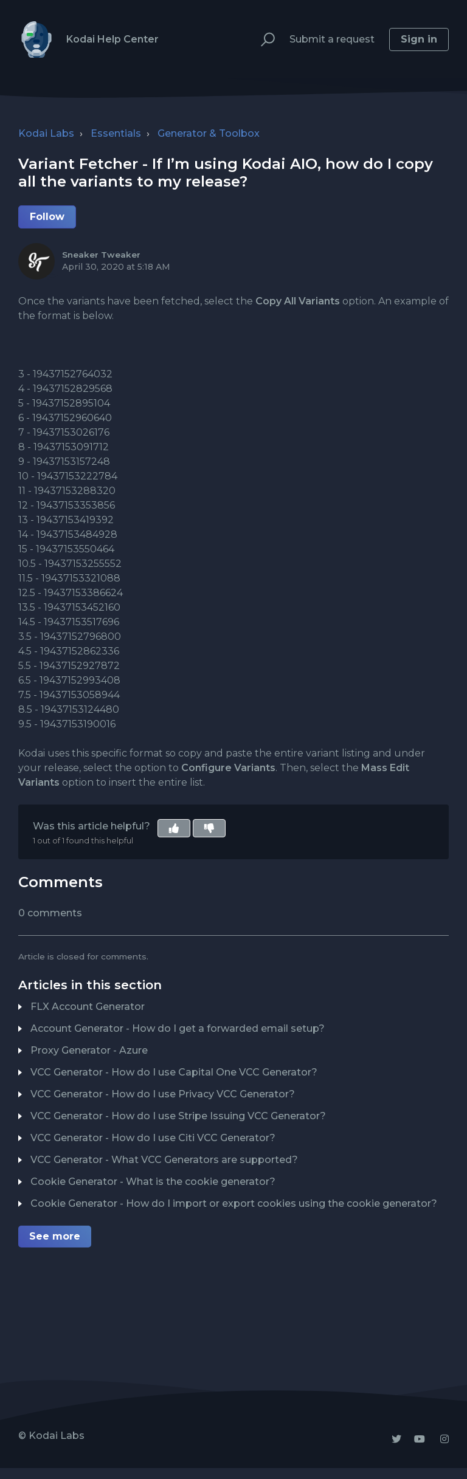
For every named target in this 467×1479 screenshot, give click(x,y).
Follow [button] (47, 216)
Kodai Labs (46, 133)
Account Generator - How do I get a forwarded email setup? (177, 1028)
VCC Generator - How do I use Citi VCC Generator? (152, 1138)
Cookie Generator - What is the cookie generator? (152, 1181)
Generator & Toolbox (208, 133)
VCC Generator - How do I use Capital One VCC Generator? (173, 1072)
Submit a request (332, 39)
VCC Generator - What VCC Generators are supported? (164, 1159)
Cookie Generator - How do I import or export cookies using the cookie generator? (233, 1203)
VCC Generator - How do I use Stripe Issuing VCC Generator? (178, 1116)
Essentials (116, 133)
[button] (262, 40)
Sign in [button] (419, 39)
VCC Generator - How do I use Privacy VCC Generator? (162, 1094)
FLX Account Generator (87, 1006)
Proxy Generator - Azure (89, 1050)
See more (54, 1236)
